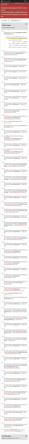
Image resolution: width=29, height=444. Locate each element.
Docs (26, 1)
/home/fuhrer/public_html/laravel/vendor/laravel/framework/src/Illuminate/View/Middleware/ (15, 191)
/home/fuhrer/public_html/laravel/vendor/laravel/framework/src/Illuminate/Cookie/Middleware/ (15, 224)
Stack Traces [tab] (15, 20)
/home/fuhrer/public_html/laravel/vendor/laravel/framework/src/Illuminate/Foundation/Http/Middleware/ (15, 178)
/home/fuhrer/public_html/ (12, 430)
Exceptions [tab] (5, 20)
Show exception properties (9, 27)
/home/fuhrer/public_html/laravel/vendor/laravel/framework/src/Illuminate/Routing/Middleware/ (15, 165)
